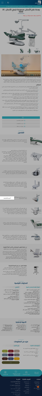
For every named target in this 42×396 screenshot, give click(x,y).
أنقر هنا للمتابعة (7, 198)
